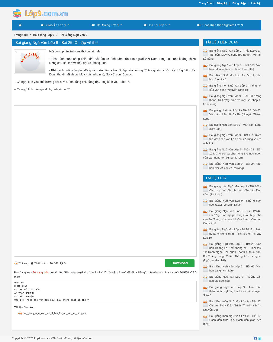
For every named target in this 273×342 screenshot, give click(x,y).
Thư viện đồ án (61, 338)
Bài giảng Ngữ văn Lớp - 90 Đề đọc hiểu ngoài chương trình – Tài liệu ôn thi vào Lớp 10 (232, 233)
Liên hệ (255, 3)
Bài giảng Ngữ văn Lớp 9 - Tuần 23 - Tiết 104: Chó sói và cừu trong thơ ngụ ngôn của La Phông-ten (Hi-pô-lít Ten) (232, 153)
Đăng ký (222, 3)
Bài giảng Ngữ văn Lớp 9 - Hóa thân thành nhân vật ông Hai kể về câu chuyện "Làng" (232, 291)
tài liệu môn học (82, 338)
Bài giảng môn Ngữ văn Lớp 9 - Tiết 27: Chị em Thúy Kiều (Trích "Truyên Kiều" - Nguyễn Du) (232, 305)
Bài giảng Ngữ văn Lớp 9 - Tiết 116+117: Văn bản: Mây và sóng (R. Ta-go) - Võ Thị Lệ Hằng (232, 54)
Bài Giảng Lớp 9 (105, 25)
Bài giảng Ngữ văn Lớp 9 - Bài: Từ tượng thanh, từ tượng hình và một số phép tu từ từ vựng (232, 100)
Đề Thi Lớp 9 (155, 25)
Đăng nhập (239, 3)
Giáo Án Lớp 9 (53, 25)
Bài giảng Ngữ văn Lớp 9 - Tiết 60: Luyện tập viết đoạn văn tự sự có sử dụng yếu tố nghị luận (232, 139)
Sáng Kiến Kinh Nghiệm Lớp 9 (220, 25)
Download (179, 263)
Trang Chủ (205, 3)
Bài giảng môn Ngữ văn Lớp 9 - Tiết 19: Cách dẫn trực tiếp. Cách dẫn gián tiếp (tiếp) (232, 320)
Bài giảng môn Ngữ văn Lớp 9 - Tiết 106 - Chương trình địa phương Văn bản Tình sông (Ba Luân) (232, 190)
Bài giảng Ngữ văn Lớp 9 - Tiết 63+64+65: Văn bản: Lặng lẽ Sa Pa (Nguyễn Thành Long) (232, 114)
